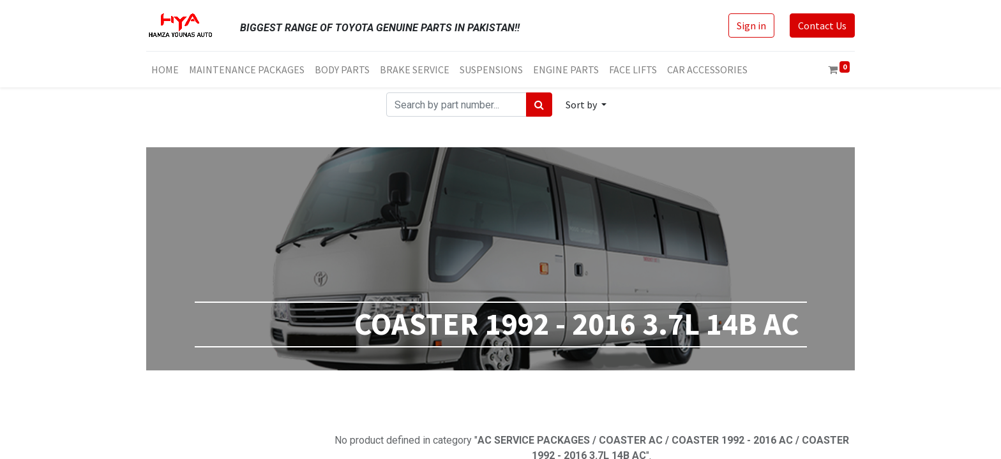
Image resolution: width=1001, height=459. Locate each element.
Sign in (751, 25)
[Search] (539, 104)
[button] (586, 104)
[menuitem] (165, 69)
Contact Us (822, 25)
